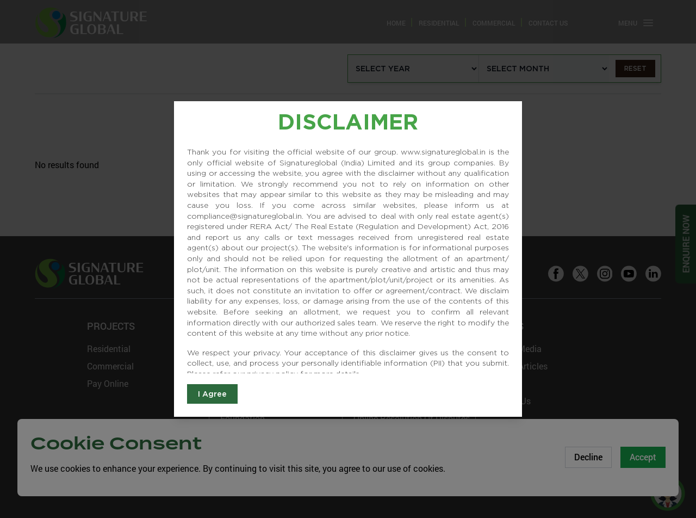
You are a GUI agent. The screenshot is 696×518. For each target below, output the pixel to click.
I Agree (212, 394)
